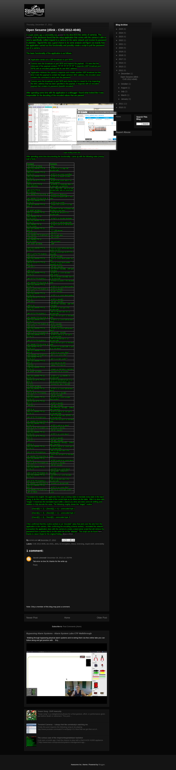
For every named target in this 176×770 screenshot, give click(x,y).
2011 (121, 104)
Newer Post (32, 618)
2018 (121, 55)
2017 (121, 59)
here (100, 531)
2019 (121, 51)
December (125, 73)
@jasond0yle (68, 534)
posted (60, 35)
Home (67, 618)
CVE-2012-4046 (39, 544)
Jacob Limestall (39, 558)
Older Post (102, 618)
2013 (121, 66)
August (124, 88)
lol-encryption (65, 544)
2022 (121, 40)
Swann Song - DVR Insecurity (49, 711)
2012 (121, 70)
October (124, 84)
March (124, 95)
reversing (80, 544)
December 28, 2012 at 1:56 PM (59, 558)
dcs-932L (50, 544)
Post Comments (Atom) (72, 626)
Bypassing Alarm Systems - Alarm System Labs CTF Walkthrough (59, 633)
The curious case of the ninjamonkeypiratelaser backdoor (60, 738)
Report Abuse (123, 132)
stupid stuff (89, 544)
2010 (121, 107)
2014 (121, 63)
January (124, 99)
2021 (121, 44)
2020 (121, 48)
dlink (57, 544)
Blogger (101, 765)
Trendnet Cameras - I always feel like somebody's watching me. (63, 725)
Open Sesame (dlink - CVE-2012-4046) (130, 78)
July (123, 91)
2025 (121, 29)
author (29, 37)
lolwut (73, 544)
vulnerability (99, 544)
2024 (121, 33)
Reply (35, 565)
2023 (121, 36)
